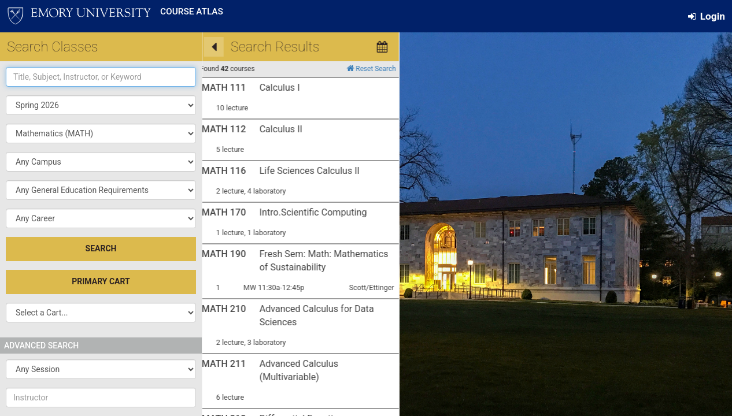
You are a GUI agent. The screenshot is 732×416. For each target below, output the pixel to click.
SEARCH (101, 248)
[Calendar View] (285, 47)
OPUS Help (463, 302)
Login (706, 16)
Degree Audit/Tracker (444, 284)
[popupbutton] (101, 133)
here (312, 346)
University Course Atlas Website (340, 284)
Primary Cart (101, 281)
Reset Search (274, 68)
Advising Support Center (347, 386)
